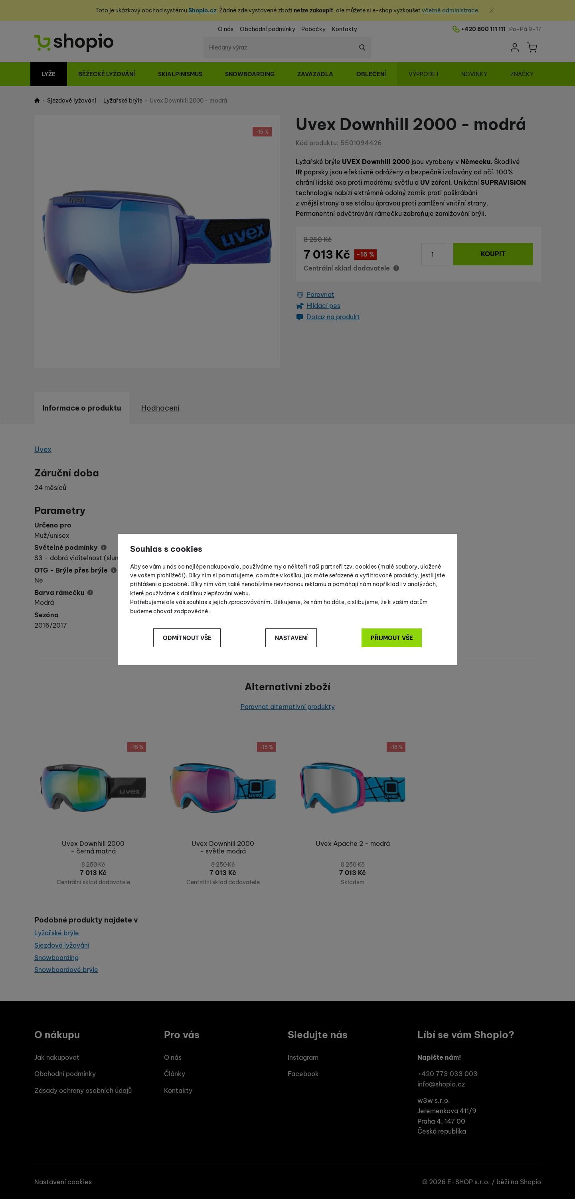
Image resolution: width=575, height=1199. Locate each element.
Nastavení (291, 638)
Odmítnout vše (187, 638)
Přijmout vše (392, 638)
